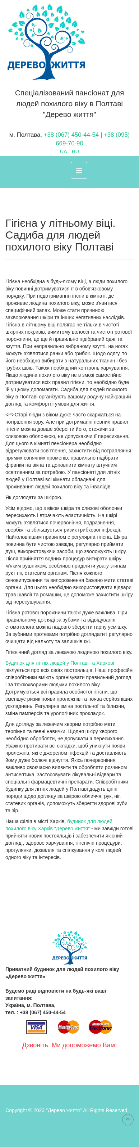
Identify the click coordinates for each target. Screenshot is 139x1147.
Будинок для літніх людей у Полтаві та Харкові (59, 663)
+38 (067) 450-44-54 (72, 134)
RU (75, 151)
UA (64, 151)
